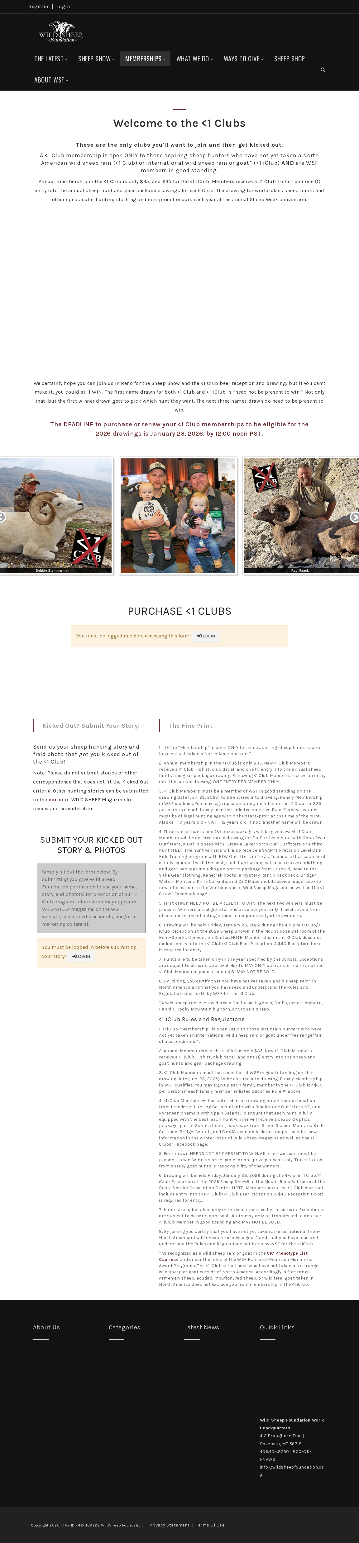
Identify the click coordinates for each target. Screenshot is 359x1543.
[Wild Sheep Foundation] (59, 31)
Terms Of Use (210, 1525)
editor (56, 799)
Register (38, 6)
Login (63, 6)
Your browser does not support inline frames (179, 650)
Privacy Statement (169, 1525)
